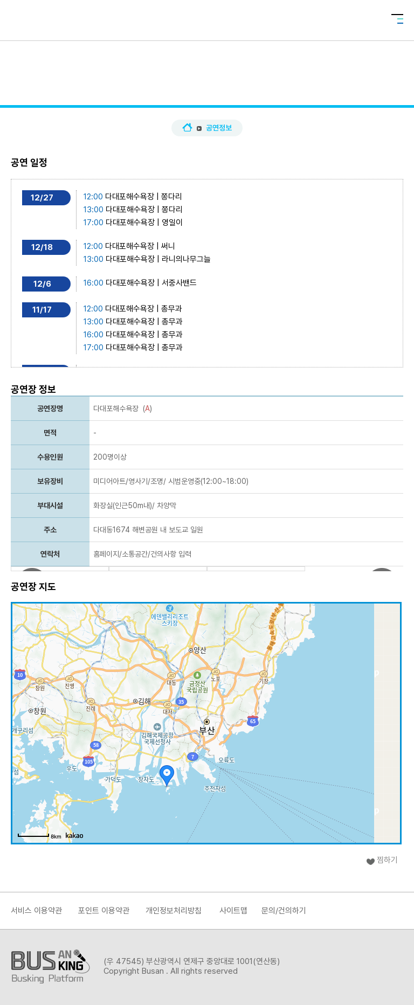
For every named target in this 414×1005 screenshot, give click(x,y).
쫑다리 (171, 197)
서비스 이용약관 (36, 911)
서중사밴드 (179, 283)
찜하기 (387, 860)
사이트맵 (233, 911)
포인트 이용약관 (103, 911)
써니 (168, 246)
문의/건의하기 (283, 911)
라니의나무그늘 (186, 259)
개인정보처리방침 (174, 911)
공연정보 (219, 127)
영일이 (172, 222)
